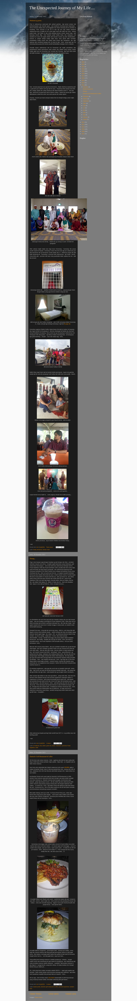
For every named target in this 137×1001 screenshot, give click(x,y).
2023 (83, 66)
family (34, 549)
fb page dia (67, 324)
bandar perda (36, 986)
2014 (83, 82)
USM (36, 747)
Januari (85, 119)
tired (48, 549)
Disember (86, 87)
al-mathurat (36, 745)
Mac (84, 114)
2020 (83, 69)
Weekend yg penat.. (36, 20)
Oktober (85, 98)
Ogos (84, 103)
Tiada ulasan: (49, 547)
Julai (84, 105)
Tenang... (32, 558)
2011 (83, 124)
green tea (48, 745)
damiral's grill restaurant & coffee (49, 986)
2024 (83, 64)
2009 (83, 129)
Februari (85, 117)
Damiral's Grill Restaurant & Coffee (41, 756)
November (86, 96)
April (84, 112)
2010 (83, 127)
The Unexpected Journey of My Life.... (62, 7)
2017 (83, 75)
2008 (83, 131)
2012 (83, 122)
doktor (44, 745)
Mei (84, 110)
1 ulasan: (48, 743)
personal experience (64, 986)
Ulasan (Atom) (38, 997)
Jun (84, 108)
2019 (83, 71)
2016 (83, 78)
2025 (83, 62)
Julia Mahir (51, 977)
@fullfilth (67, 767)
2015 (83, 80)
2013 (83, 85)
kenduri (45, 549)
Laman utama (53, 994)
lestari (53, 745)
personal (64, 745)
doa (41, 745)
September (86, 101)
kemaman (39, 549)
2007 (83, 133)
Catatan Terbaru (35, 994)
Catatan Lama (71, 994)
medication (59, 745)
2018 (83, 73)
